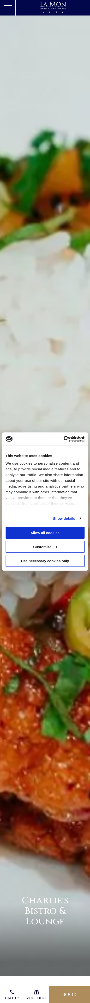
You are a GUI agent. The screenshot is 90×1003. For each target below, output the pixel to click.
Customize (45, 547)
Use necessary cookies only (45, 561)
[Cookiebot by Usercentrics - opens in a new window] (64, 439)
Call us (12, 994)
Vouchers (36, 994)
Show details (64, 518)
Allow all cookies (45, 533)
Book (69, 994)
